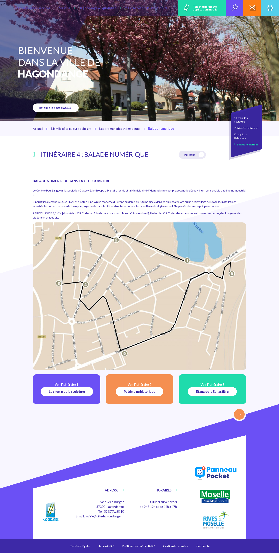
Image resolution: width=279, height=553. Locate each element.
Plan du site (203, 546)
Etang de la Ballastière (240, 136)
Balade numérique (247, 144)
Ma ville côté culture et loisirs (148, 8)
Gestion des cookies (175, 546)
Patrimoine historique (246, 127)
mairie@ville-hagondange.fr (104, 516)
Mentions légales (80, 546)
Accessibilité (106, 546)
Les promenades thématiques (119, 129)
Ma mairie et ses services (48, 8)
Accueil (38, 129)
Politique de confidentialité (138, 546)
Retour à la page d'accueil (56, 107)
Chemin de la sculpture (241, 119)
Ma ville (76, 8)
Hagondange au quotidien (105, 8)
